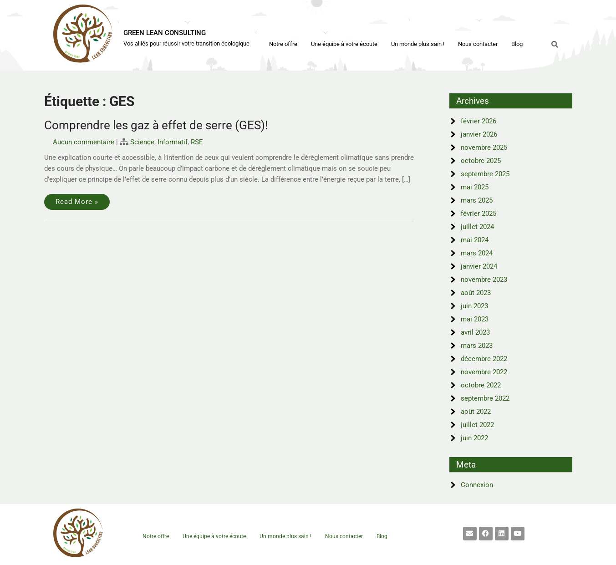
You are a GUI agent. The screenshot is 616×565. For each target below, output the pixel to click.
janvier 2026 (479, 134)
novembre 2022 (484, 372)
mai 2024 (475, 240)
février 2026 (478, 121)
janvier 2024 (479, 266)
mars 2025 (477, 200)
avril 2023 (475, 332)
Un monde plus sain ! (417, 44)
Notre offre (283, 44)
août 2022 (476, 411)
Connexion (477, 485)
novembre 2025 (484, 147)
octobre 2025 (481, 161)
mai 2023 (475, 319)
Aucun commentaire (83, 142)
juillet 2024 (477, 227)
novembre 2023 (484, 279)
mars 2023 (477, 345)
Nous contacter (478, 44)
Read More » (77, 202)
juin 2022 (474, 438)
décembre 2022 (484, 359)
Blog (517, 44)
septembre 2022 (485, 398)
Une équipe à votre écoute (344, 44)
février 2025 (478, 213)
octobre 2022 (481, 385)
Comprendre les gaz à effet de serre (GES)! (156, 125)
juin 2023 (474, 306)
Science (142, 142)
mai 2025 (475, 187)
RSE (197, 142)
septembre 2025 (485, 174)
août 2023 (476, 293)
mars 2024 (477, 253)
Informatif (173, 142)
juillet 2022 (477, 425)
